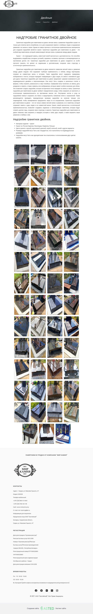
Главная (37, 22)
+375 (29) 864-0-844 (20, 501)
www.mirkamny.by (23, 507)
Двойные (55, 22)
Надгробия (46, 22)
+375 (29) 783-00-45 (20, 504)
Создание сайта (33, 608)
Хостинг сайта (60, 608)
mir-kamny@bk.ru (24, 510)
